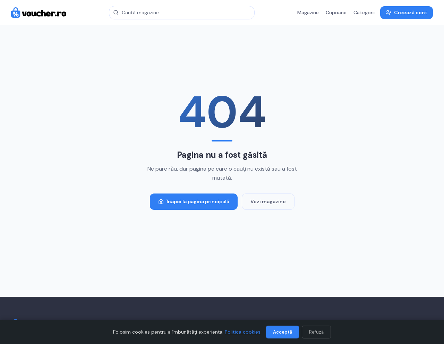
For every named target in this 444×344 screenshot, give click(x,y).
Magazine (308, 12)
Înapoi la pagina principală (193, 201)
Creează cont (406, 12)
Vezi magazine (268, 201)
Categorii (364, 12)
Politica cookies (243, 332)
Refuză (316, 332)
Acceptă (282, 332)
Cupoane (336, 12)
